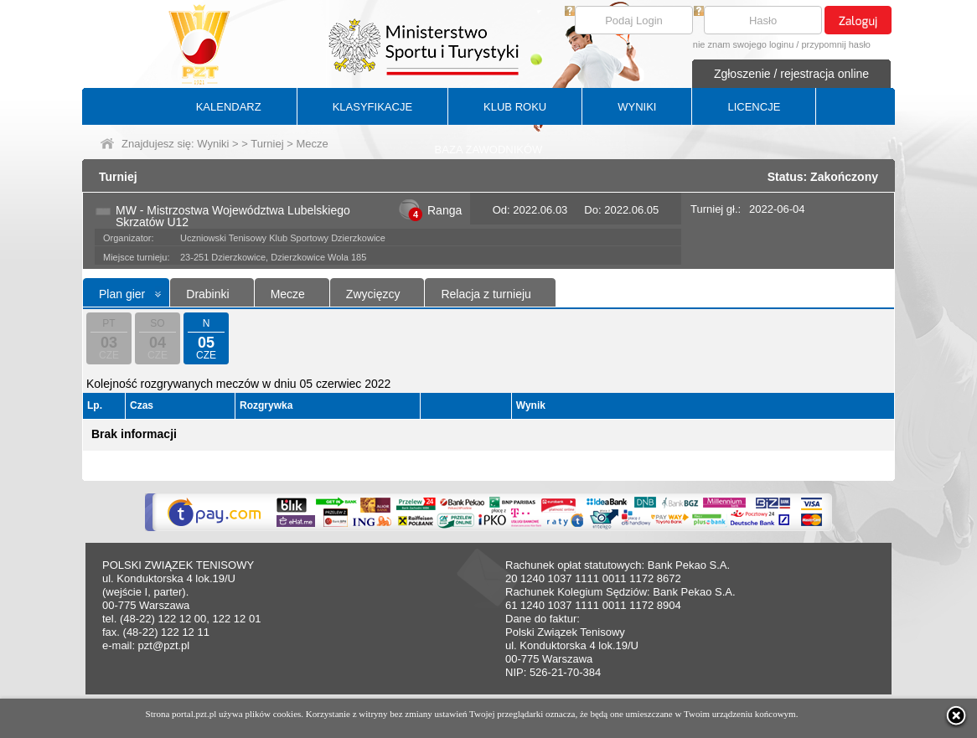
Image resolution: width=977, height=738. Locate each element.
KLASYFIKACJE (372, 107)
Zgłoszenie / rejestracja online (791, 73)
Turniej (267, 143)
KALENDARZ (228, 107)
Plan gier (122, 294)
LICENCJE (753, 107)
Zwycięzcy (373, 294)
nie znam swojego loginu (743, 44)
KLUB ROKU (514, 107)
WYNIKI (637, 107)
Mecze (288, 294)
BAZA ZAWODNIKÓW (489, 149)
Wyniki (213, 143)
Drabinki (207, 294)
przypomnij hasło (836, 44)
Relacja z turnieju (485, 294)
